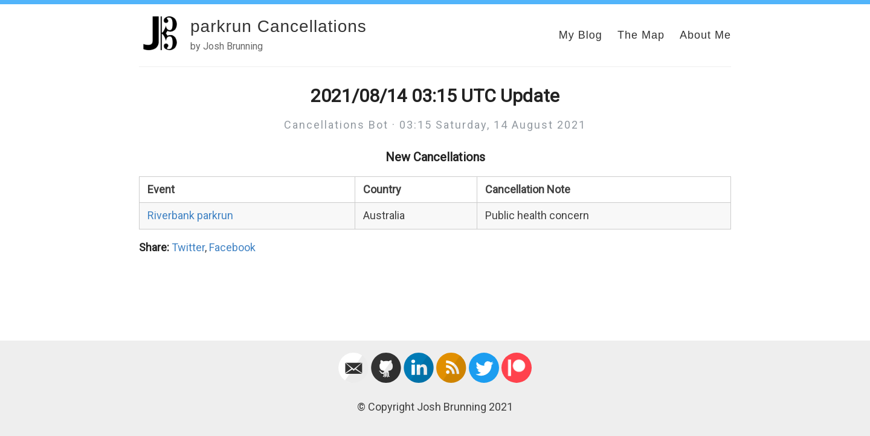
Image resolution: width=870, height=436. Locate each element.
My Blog (580, 35)
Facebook (232, 247)
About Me (705, 35)
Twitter (188, 247)
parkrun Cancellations (278, 26)
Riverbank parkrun (190, 215)
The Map (641, 35)
